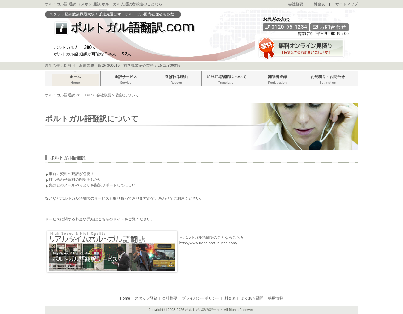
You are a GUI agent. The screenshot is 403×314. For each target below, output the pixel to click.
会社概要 (295, 4)
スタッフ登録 (146, 298)
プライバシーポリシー (201, 298)
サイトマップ (346, 4)
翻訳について (127, 95)
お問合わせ (329, 27)
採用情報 (275, 298)
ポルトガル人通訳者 (119, 4)
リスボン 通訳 (89, 4)
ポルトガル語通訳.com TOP (68, 95)
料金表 (319, 4)
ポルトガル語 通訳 (60, 4)
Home (125, 298)
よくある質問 (252, 298)
